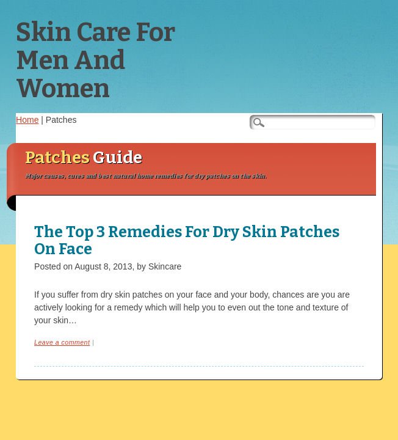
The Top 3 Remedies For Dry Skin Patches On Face (186, 240)
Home (27, 120)
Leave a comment (62, 342)
